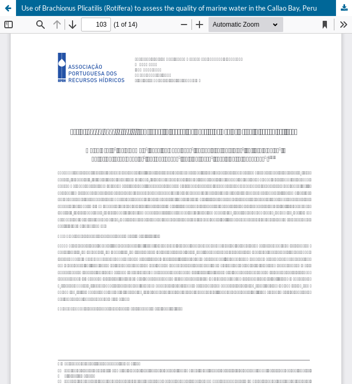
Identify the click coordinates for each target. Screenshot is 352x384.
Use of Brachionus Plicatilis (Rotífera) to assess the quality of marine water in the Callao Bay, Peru (169, 8)
